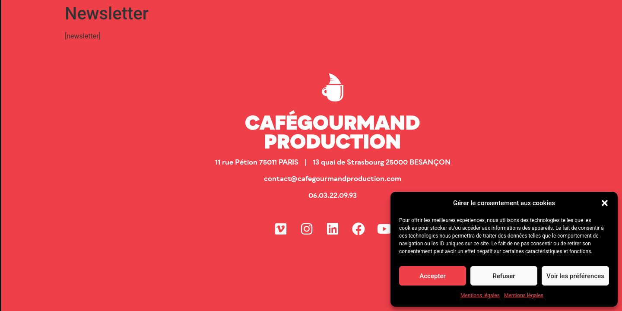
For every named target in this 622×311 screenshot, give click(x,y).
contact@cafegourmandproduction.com (332, 179)
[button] (604, 203)
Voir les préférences (575, 276)
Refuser (503, 276)
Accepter (432, 276)
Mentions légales (480, 295)
